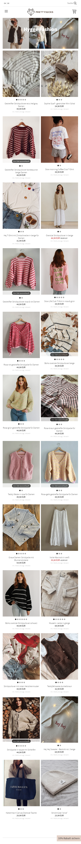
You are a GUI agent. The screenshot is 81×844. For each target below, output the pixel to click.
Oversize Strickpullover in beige (59, 235)
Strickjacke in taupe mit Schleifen (21, 749)
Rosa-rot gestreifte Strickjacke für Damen (21, 364)
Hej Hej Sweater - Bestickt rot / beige (59, 749)
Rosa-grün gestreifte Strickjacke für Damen (21, 428)
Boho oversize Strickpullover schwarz (21, 623)
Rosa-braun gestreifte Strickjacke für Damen (59, 429)
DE (8, 3)
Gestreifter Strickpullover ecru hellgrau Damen (21, 105)
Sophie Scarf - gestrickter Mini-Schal (59, 103)
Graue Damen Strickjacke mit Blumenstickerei (21, 559)
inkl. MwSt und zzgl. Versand (21, 112)
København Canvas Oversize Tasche (21, 813)
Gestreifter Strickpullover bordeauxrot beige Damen (21, 171)
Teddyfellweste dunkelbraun (59, 686)
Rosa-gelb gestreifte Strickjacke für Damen (59, 494)
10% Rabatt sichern (69, 838)
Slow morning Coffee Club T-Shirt (59, 169)
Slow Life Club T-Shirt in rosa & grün (59, 301)
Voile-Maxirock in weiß (59, 557)
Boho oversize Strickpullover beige (59, 363)
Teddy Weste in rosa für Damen (21, 494)
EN (5, 3)
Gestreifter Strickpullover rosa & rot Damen (21, 301)
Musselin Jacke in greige (59, 623)
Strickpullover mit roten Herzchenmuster (21, 686)
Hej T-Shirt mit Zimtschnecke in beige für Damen (21, 237)
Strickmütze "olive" (59, 813)
